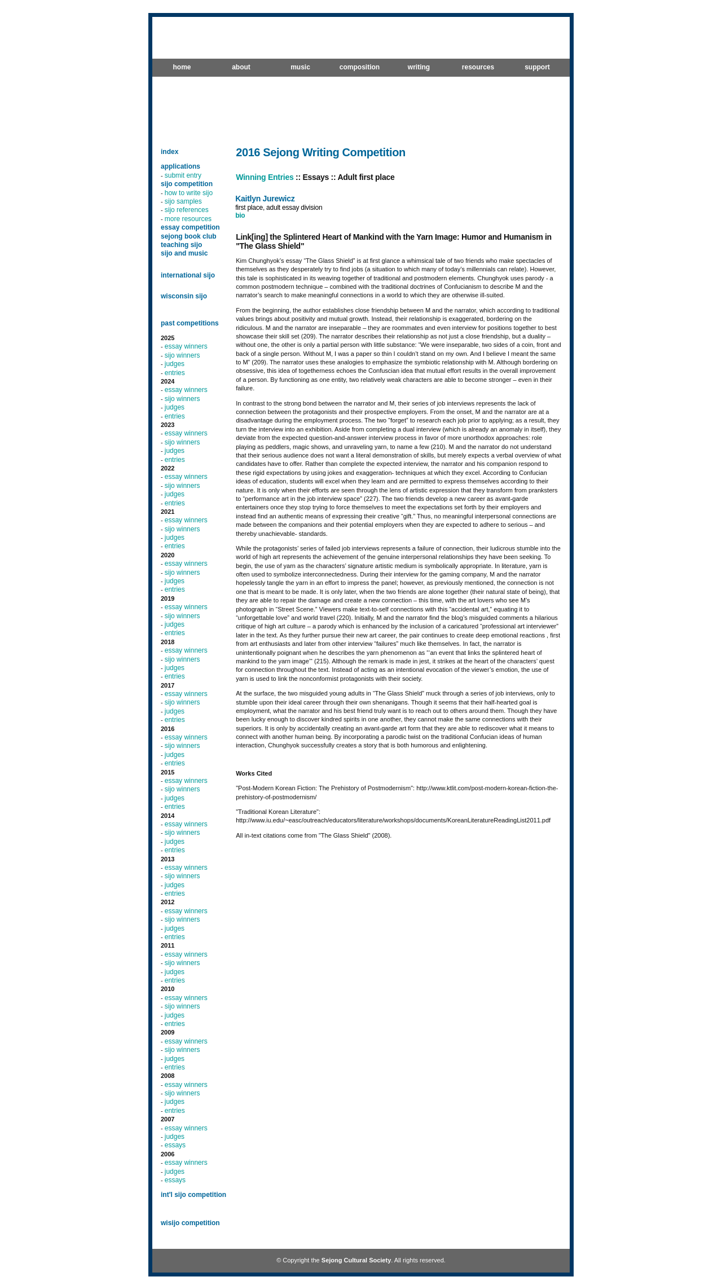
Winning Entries (264, 177)
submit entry (183, 175)
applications (180, 166)
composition (360, 67)
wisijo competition (190, 1223)
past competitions (190, 323)
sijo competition (187, 184)
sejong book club (189, 236)
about (241, 67)
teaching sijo (181, 245)
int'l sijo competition (193, 1195)
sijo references (187, 210)
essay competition (190, 227)
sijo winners (182, 355)
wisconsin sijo (184, 296)
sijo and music (184, 253)
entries (175, 373)
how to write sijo (189, 193)
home (182, 67)
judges (174, 364)
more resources (188, 219)
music (300, 67)
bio (240, 215)
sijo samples (183, 201)
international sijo (188, 275)
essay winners (186, 346)
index (169, 152)
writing (419, 67)
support (537, 67)
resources (478, 67)
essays (175, 1145)
